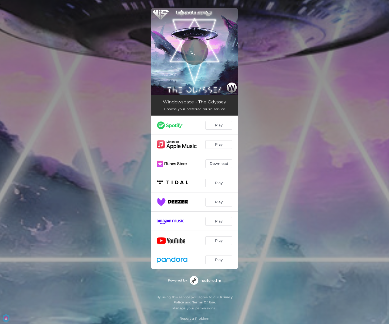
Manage (179, 308)
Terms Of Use (203, 302)
